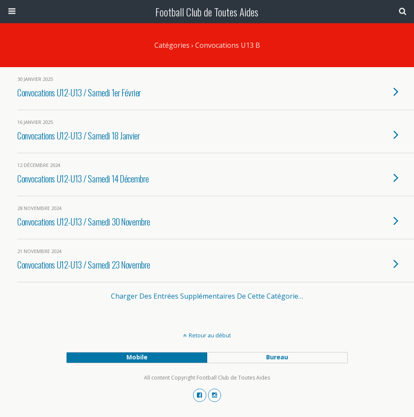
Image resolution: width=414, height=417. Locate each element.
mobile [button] (136, 357)
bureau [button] (277, 357)
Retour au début (210, 335)
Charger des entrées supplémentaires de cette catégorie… (207, 296)
